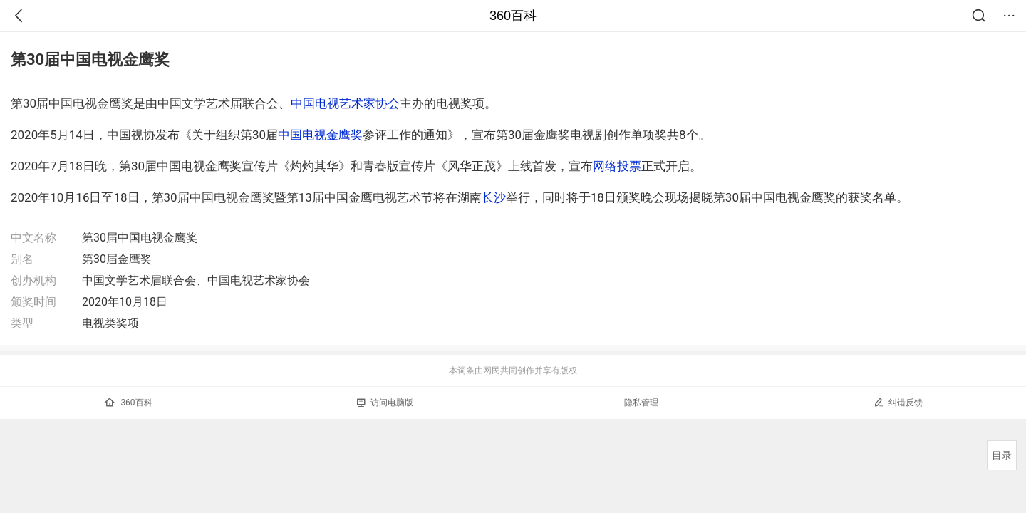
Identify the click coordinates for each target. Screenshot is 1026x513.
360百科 (513, 16)
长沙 (494, 197)
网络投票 (617, 166)
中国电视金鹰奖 (320, 135)
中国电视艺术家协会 (345, 103)
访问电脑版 (385, 403)
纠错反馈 (898, 402)
